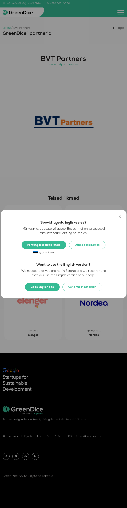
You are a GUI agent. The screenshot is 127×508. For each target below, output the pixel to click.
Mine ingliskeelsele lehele (44, 245)
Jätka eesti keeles (87, 245)
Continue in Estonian (82, 287)
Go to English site (42, 287)
